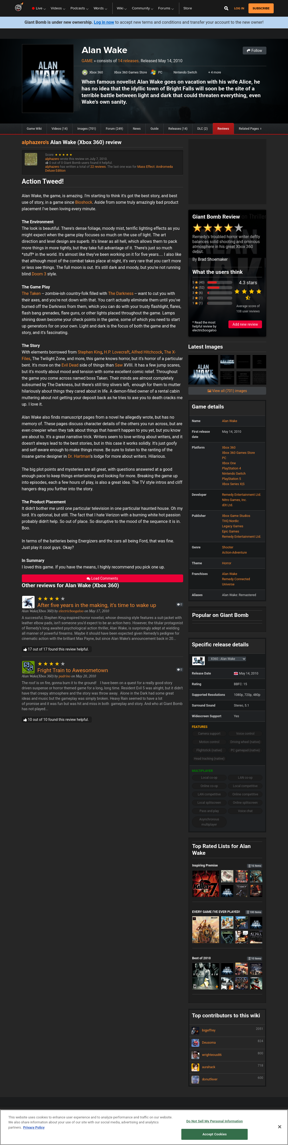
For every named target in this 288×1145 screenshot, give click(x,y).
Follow (254, 50)
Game (87, 60)
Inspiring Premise (227, 865)
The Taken (31, 293)
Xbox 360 (96, 72)
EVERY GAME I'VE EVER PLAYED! (227, 912)
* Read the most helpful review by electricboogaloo (205, 326)
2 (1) (198, 298)
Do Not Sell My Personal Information (214, 1121)
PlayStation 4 (231, 468)
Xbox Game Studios (236, 516)
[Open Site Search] (226, 8)
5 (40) (198, 282)
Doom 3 (39, 273)
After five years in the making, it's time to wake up (96, 605)
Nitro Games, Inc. (234, 500)
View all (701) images (227, 391)
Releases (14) (178, 129)
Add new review (245, 324)
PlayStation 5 (231, 479)
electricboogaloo (71, 611)
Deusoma (227, 1043)
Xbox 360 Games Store (130, 72)
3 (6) (198, 293)
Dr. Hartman (79, 456)
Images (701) (86, 129)
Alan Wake (104, 50)
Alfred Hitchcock (146, 352)
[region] (144, 1127)
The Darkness (120, 293)
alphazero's (35, 142)
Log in (239, 8)
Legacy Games (232, 526)
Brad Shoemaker (213, 259)
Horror (226, 563)
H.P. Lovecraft (117, 352)
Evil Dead (70, 365)
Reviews (223, 129)
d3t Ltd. (227, 505)
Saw (119, 365)
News (137, 129)
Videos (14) (60, 129)
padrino (64, 676)
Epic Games (230, 531)
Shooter (227, 547)
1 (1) (198, 303)
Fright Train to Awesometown (72, 670)
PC (160, 72)
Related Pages (249, 129)
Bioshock (83, 202)
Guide (154, 129)
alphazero (52, 159)
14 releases (128, 60)
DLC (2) (202, 129)
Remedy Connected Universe (236, 581)
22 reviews (98, 167)
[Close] (279, 1126)
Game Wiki (34, 129)
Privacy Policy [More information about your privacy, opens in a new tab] (33, 1127)
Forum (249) (114, 129)
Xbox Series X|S (233, 484)
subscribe (261, 8)
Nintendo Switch (185, 72)
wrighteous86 (227, 1055)
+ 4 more (214, 72)
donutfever (227, 1080)
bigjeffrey (227, 1031)
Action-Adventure (234, 552)
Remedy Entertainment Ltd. (241, 495)
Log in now (104, 22)
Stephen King (90, 352)
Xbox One (229, 463)
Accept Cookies (214, 1134)
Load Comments (102, 578)
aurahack (227, 1067)
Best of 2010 (227, 958)
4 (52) (198, 287)
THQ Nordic (230, 521)
